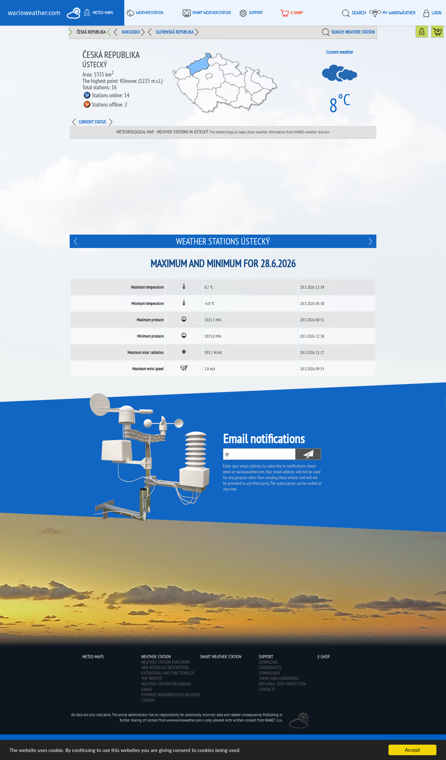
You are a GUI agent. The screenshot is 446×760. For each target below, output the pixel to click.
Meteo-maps (97, 13)
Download (268, 662)
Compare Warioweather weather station (170, 697)
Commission (269, 673)
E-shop (291, 13)
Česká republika (91, 32)
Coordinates (270, 667)
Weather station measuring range (166, 686)
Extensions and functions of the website (168, 675)
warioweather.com (34, 13)
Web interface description (165, 667)
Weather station (143, 13)
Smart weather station (206, 13)
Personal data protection (282, 684)
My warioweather (392, 13)
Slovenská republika (175, 32)
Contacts (267, 689)
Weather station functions (165, 662)
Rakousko (131, 32)
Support (250, 13)
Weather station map (427, 33)
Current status (92, 122)
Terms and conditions (279, 678)
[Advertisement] (223, 186)
